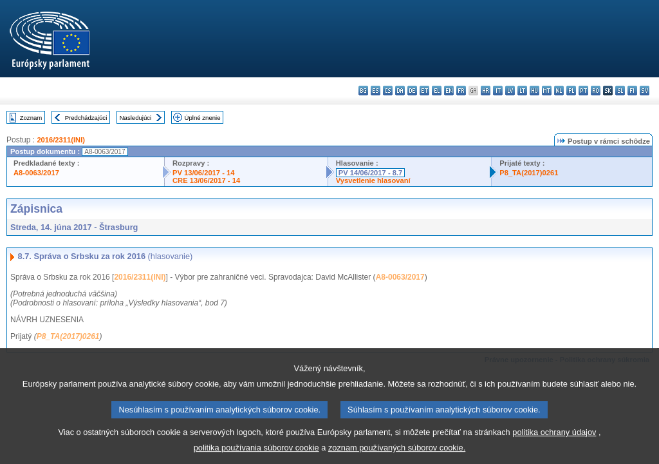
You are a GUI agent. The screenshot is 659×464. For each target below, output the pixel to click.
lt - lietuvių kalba (522, 90)
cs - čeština (388, 90)
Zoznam (31, 117)
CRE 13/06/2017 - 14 (206, 180)
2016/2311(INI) (61, 140)
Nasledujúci (136, 117)
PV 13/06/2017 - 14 (203, 173)
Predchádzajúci (86, 117)
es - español (375, 90)
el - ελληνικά (436, 90)
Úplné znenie (203, 117)
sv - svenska (644, 90)
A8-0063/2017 (36, 173)
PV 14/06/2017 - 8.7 (371, 173)
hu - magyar (534, 90)
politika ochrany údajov (554, 441)
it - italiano (498, 90)
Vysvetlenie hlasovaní (373, 180)
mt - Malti (547, 90)
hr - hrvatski (485, 90)
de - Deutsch (412, 90)
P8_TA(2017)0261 (528, 173)
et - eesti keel (424, 90)
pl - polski (571, 90)
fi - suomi (632, 90)
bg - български (363, 90)
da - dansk (400, 90)
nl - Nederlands (559, 90)
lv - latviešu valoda (510, 90)
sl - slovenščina (620, 90)
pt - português (583, 90)
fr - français (461, 90)
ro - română (595, 90)
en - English (449, 90)
